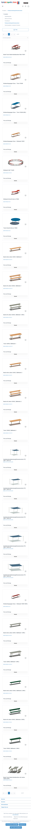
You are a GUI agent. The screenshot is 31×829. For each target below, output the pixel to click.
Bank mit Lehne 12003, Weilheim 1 (12, 285)
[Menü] (2, 6)
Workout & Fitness (8, 18)
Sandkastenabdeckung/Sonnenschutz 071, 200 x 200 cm (14, 460)
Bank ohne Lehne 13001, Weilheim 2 (12, 372)
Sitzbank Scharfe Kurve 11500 (11, 199)
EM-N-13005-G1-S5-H (7, 751)
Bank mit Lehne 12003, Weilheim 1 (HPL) (13, 314)
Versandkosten (15, 814)
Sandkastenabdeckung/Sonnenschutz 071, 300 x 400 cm (14, 546)
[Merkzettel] (25, 6)
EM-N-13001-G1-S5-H (7, 693)
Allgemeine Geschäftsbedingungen (21, 816)
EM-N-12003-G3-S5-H (7, 317)
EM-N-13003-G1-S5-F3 (7, 404)
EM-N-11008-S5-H (6, 115)
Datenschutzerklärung (7, 816)
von (18, 34)
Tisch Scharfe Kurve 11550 (10, 228)
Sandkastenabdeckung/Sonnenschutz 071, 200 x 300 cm (14, 489)
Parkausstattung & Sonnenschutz (12, 23)
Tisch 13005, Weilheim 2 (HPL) (11, 748)
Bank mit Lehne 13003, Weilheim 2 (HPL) (14, 719)
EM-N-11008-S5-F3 (7, 86)
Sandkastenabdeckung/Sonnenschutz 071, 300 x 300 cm (14, 517)
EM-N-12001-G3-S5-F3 (7, 259)
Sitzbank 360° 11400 (8, 170)
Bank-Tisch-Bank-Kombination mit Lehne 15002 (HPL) (14, 778)
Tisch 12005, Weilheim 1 (9, 343)
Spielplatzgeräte (8, 16)
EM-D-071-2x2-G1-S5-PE (8, 461)
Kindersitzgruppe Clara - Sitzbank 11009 (13, 141)
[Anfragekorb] (28, 6)
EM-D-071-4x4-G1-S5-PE (8, 577)
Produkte (6, 14)
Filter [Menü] (15, 29)
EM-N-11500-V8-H (6, 201)
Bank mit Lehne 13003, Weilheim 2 (12, 401)
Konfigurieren (22, 824)
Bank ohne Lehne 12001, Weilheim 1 (12, 257)
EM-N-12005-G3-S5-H (7, 664)
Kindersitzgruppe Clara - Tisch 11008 (13, 83)
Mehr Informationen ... (17, 822)
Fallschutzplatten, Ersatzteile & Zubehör (12, 25)
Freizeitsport (7, 20)
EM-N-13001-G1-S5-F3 (7, 375)
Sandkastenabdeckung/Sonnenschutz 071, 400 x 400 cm (14, 575)
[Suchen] (22, 6)
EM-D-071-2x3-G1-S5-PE (8, 490)
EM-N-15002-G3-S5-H (7, 779)
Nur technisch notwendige (12, 824)
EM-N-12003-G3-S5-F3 (7, 288)
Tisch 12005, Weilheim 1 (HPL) (11, 661)
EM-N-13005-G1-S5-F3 (7, 433)
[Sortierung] (15, 37)
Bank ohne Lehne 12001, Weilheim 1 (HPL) (14, 632)
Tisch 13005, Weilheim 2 (9, 430)
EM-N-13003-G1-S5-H (7, 722)
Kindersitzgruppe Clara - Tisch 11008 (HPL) (14, 112)
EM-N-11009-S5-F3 (7, 143)
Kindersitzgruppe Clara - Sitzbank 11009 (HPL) (15, 603)
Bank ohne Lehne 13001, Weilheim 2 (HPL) (14, 690)
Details (15, 65)
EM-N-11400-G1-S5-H (7, 172)
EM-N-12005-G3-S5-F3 (7, 346)
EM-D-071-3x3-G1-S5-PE (8, 519)
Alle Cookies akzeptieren (16, 827)
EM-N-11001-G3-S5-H (7, 57)
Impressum (15, 818)
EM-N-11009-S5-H (6, 606)
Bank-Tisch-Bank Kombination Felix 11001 (14, 54)
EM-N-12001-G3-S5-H (7, 635)
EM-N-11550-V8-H (6, 230)
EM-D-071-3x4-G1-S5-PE (8, 548)
